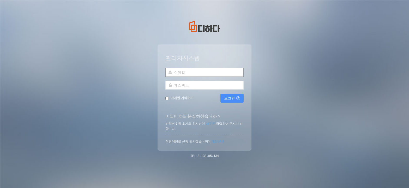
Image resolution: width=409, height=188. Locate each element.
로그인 (232, 98)
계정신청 (217, 141)
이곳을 (211, 123)
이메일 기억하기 (182, 98)
